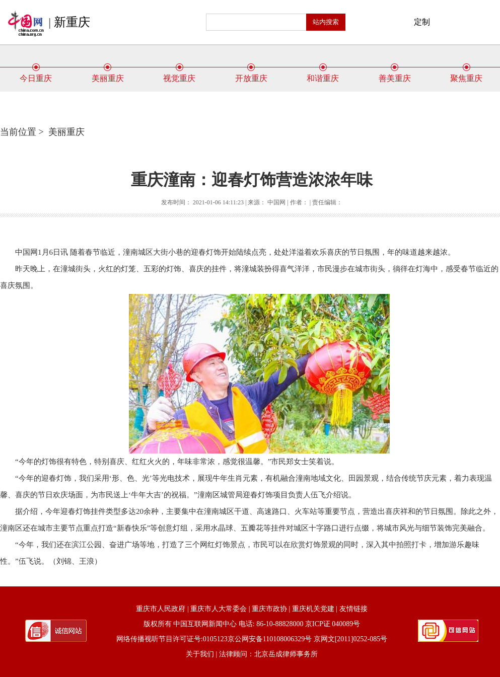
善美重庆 (395, 74)
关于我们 (200, 654)
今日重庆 (36, 74)
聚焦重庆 (466, 74)
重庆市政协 (269, 609)
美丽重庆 (108, 74)
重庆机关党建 (313, 609)
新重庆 (72, 22)
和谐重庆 (323, 74)
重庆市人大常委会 (218, 609)
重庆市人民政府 (160, 609)
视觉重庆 (179, 74)
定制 (422, 22)
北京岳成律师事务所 (286, 654)
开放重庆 (251, 74)
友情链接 (353, 609)
